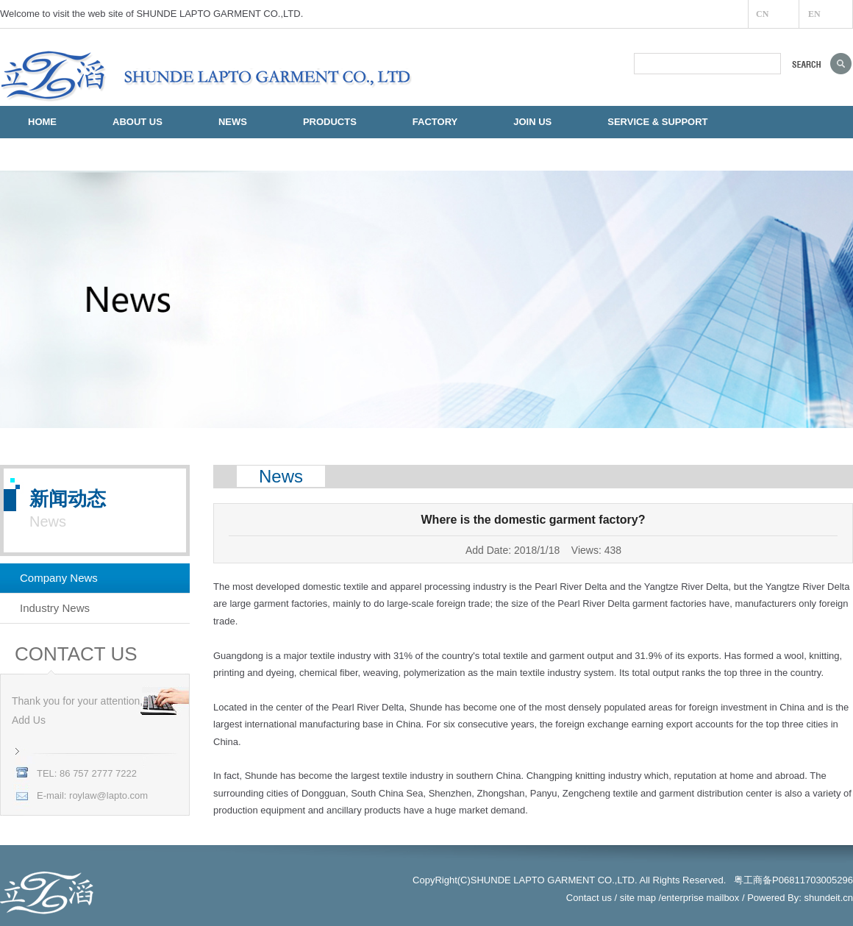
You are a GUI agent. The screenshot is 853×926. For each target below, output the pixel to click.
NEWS (232, 121)
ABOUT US (138, 121)
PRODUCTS (330, 121)
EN (814, 14)
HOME (42, 121)
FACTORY (435, 121)
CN (762, 14)
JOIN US (532, 121)
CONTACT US (59, 154)
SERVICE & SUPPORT (657, 121)
